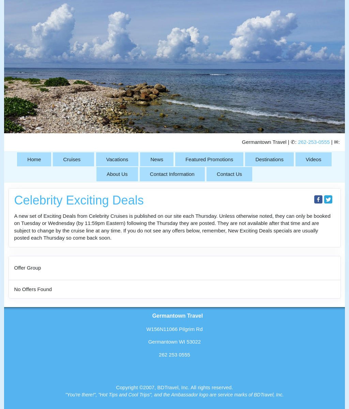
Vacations (117, 159)
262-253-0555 (314, 142)
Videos (313, 159)
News (156, 159)
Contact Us (229, 174)
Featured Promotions (209, 159)
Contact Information (172, 174)
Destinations (269, 159)
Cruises (71, 159)
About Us (117, 174)
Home (34, 159)
